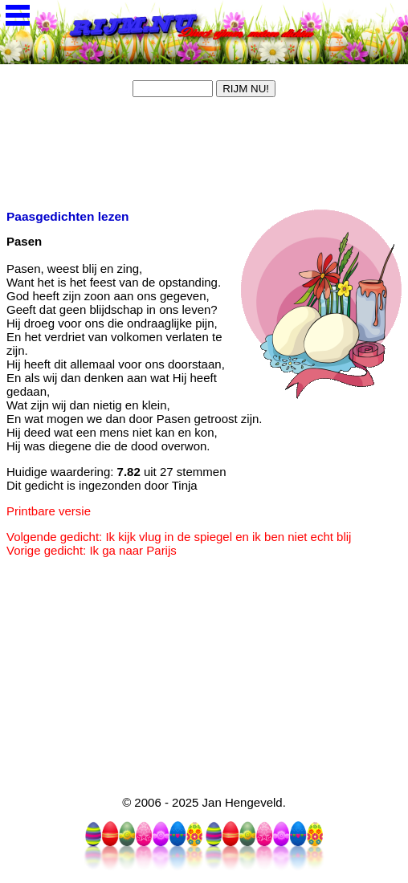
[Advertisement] (126, 151)
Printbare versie (48, 511)
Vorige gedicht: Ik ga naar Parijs (91, 550)
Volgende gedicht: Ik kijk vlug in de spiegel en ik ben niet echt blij (178, 536)
